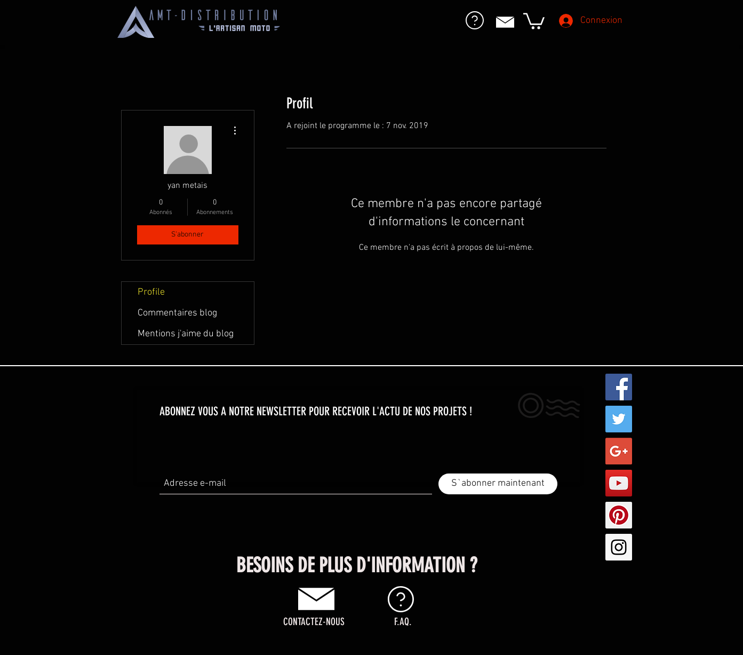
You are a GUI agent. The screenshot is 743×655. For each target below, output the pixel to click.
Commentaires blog (177, 313)
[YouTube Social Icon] (618, 483)
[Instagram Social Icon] (618, 547)
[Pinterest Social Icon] (618, 515)
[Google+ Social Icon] (618, 451)
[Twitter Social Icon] (618, 419)
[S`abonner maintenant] (497, 484)
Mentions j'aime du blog (186, 334)
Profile (151, 292)
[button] (534, 20)
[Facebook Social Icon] (618, 387)
